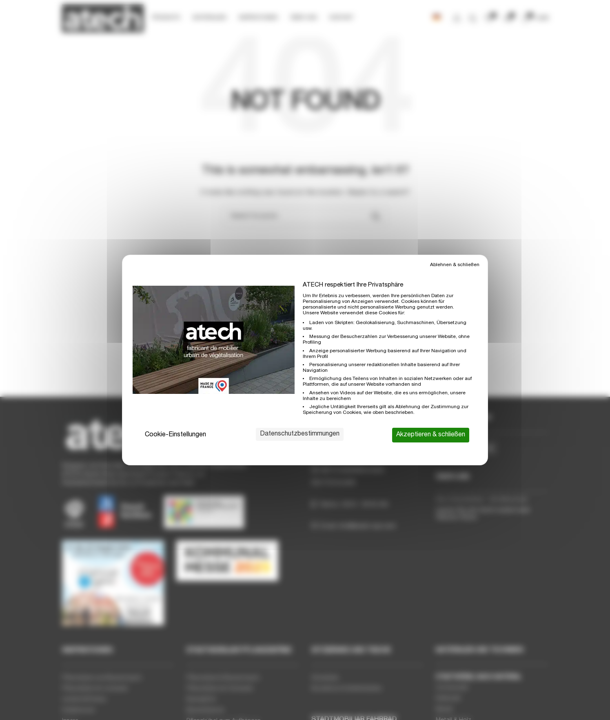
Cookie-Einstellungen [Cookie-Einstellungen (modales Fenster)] (175, 435)
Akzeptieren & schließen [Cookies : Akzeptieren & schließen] (430, 435)
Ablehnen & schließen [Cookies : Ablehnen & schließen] (454, 264)
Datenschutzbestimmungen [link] (299, 434)
